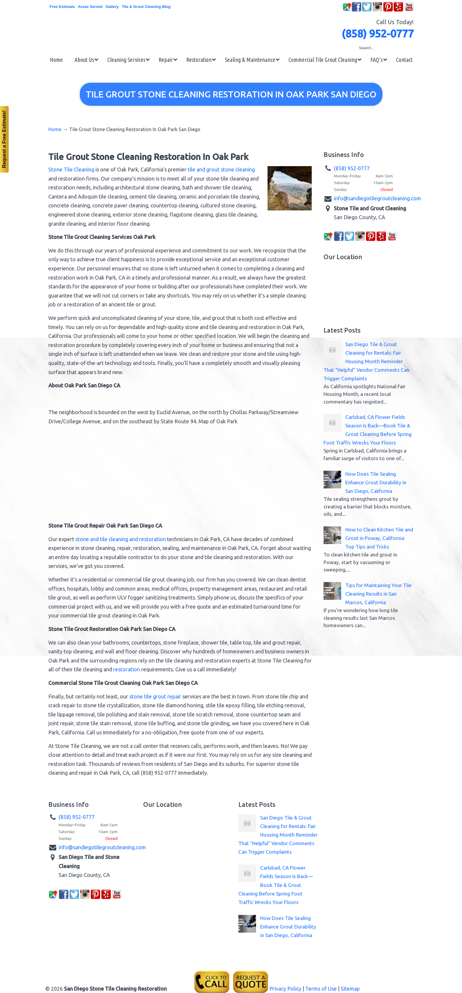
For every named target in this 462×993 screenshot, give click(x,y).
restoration (126, 669)
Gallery (112, 6)
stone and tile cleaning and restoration (120, 539)
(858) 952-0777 (377, 33)
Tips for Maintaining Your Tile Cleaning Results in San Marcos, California (378, 593)
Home (54, 129)
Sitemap (350, 989)
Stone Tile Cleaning (71, 169)
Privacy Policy (285, 989)
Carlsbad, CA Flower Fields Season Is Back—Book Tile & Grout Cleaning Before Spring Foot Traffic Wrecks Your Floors (275, 885)
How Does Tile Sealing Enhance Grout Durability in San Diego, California (375, 482)
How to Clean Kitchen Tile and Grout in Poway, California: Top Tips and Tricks (379, 538)
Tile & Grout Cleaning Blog (146, 6)
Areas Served (90, 6)
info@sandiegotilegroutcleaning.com (377, 198)
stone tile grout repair (155, 696)
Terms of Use (321, 989)
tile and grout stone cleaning (221, 169)
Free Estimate (62, 6)
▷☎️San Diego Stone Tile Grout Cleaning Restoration (231, 30)
